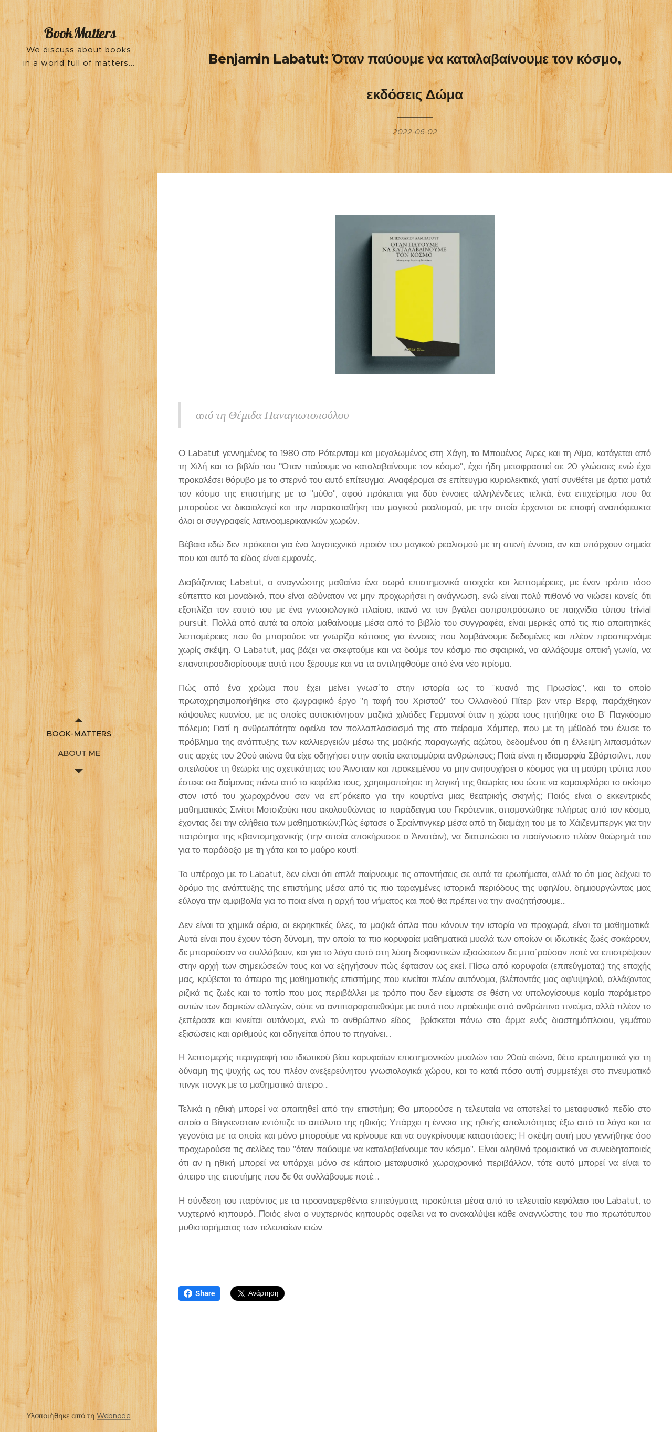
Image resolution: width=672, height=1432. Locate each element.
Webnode (114, 1415)
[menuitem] (78, 734)
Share (199, 1293)
